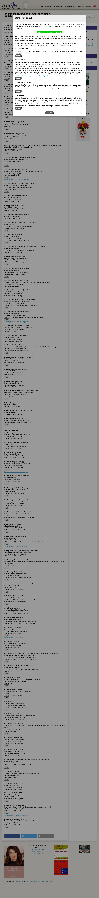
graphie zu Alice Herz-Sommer (16, 815)
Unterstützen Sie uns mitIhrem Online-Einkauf (37, 851)
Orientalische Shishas (77, 60)
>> (88, 37)
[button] (12, 836)
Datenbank (57, 6)
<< (77, 37)
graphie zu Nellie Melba (13, 637)
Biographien (46, 6)
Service (88, 6)
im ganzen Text (87, 14)
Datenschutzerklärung (32, 881)
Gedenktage (69, 6)
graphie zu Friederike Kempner (16, 546)
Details (6, 56)
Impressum (20, 881)
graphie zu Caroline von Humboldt (17, 179)
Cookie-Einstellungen (46, 881)
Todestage (40, 32)
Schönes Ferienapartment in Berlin (81, 62)
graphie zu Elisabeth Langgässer (16, 322)
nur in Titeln (86, 16)
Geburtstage (28, 32)
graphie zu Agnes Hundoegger (16, 472)
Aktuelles (79, 6)
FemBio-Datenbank (25, 29)
